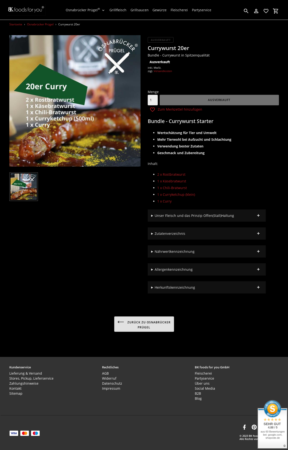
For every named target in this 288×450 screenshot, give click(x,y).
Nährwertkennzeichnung (175, 251)
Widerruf (109, 376)
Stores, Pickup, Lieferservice (31, 376)
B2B (198, 391)
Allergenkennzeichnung (174, 269)
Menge (153, 92)
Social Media (205, 386)
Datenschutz (112, 381)
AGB (105, 371)
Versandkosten (163, 71)
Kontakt (15, 386)
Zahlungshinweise (23, 381)
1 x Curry (164, 201)
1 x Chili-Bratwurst (172, 188)
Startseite (15, 24)
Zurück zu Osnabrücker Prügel (143, 324)
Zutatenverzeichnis (170, 233)
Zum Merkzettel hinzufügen (176, 109)
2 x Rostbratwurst (171, 174)
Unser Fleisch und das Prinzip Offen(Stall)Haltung (194, 215)
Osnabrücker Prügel (40, 24)
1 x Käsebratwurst (171, 181)
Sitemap (15, 391)
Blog (198, 396)
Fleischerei (203, 371)
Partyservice (204, 376)
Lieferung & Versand (25, 371)
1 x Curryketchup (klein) (176, 194)
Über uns (202, 381)
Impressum (111, 386)
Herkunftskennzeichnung (175, 287)
